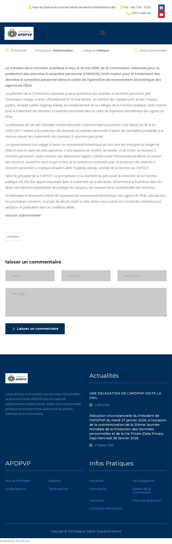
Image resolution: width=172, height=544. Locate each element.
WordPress (23, 541)
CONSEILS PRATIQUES (105, 508)
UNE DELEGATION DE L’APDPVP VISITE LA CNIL (125, 395)
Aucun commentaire (150, 50)
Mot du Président (17, 480)
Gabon (90, 531)
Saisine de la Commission (142, 490)
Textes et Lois (58, 488)
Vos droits (96, 480)
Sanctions (96, 500)
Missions (54, 480)
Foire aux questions (147, 500)
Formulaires (98, 488)
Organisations (15, 488)
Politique (13, 236)
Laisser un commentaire (35, 329)
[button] (103, 32)
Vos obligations (144, 480)
